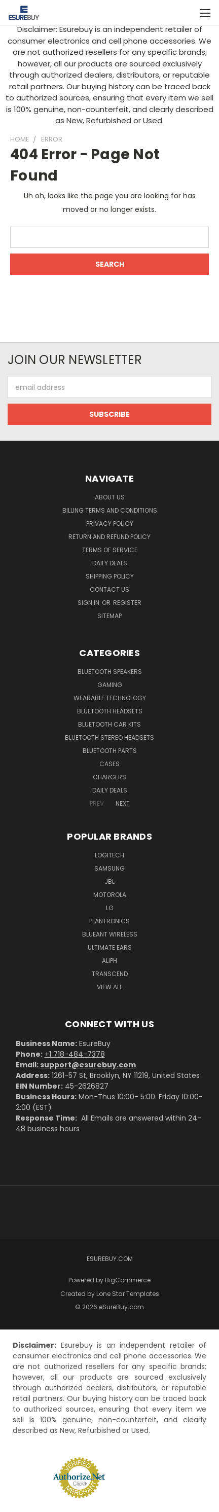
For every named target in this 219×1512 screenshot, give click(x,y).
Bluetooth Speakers (110, 671)
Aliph (109, 960)
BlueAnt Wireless (109, 934)
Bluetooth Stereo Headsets (109, 737)
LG (110, 908)
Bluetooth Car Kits (109, 724)
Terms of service (109, 550)
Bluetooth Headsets (109, 711)
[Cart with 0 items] (183, 13)
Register (127, 602)
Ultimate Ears (110, 947)
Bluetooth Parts (110, 750)
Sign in (89, 602)
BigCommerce (128, 1280)
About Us (110, 497)
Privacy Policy (109, 523)
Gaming (109, 684)
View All (109, 987)
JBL (109, 881)
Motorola (109, 894)
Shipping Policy (110, 576)
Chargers (109, 777)
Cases (109, 764)
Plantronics (109, 921)
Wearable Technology (110, 698)
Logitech (109, 855)
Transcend (110, 973)
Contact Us (109, 589)
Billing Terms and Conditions (109, 510)
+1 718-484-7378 (75, 1054)
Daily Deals (109, 563)
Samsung (109, 868)
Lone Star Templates (127, 1293)
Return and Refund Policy (109, 536)
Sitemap (109, 615)
